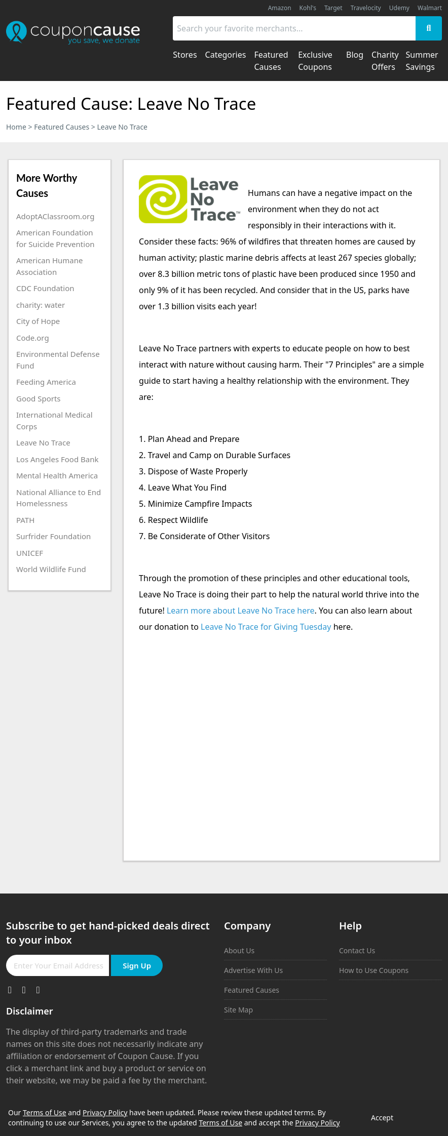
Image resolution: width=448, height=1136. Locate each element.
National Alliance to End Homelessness (58, 498)
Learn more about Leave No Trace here (241, 610)
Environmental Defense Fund (58, 360)
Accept (382, 1117)
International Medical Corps (54, 420)
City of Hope (38, 321)
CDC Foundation (45, 288)
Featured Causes (61, 127)
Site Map (238, 1010)
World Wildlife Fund (51, 569)
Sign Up (137, 965)
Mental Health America (57, 475)
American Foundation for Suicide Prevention (55, 238)
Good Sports (38, 398)
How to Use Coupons (373, 970)
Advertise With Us (253, 970)
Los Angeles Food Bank (57, 459)
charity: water (40, 305)
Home (16, 127)
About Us (239, 950)
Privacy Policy (105, 1112)
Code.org (32, 338)
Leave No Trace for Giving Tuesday (266, 626)
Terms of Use (44, 1112)
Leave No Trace (43, 442)
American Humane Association (49, 266)
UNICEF (29, 553)
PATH (25, 520)
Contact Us (357, 950)
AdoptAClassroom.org (55, 216)
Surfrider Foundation (53, 536)
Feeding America (46, 382)
